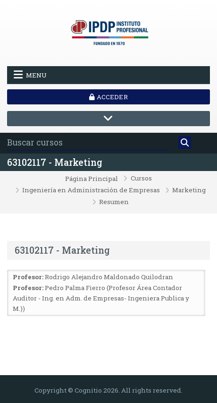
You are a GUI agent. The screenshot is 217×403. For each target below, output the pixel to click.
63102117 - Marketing (54, 162)
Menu (30, 74)
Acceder (108, 97)
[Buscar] (184, 142)
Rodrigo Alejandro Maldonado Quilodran (109, 277)
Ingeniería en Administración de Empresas (91, 190)
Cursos (141, 178)
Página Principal (91, 179)
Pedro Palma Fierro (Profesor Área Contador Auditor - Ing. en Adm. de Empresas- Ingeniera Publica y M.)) (101, 298)
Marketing (189, 190)
